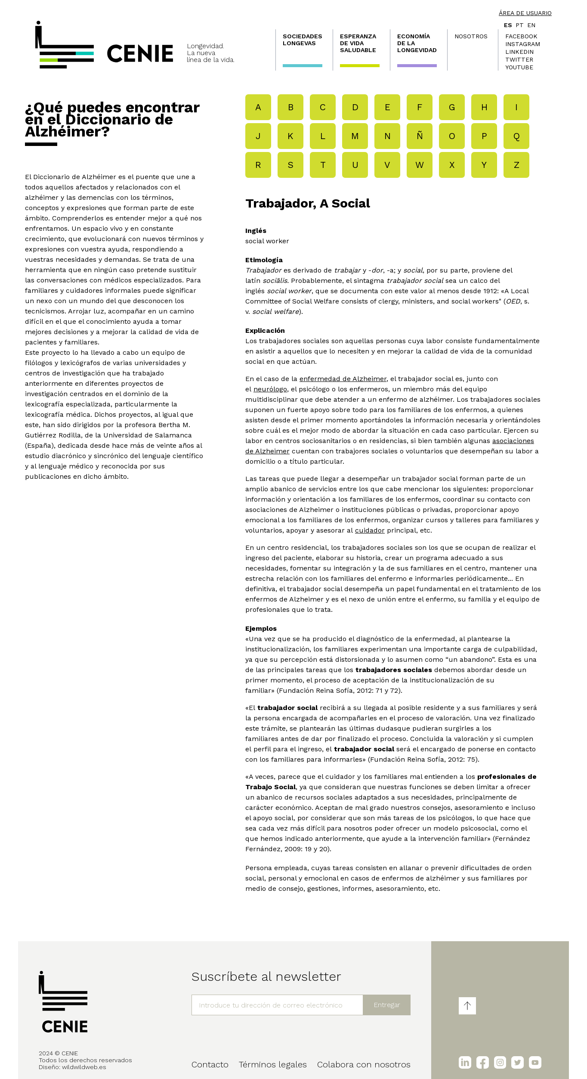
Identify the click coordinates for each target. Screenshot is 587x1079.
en (531, 25)
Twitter (519, 59)
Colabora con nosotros (364, 1064)
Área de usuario (525, 12)
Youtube (519, 67)
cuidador (370, 530)
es (508, 25)
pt (520, 25)
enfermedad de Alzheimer (343, 379)
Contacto (210, 1064)
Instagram (522, 43)
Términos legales (273, 1064)
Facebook (521, 36)
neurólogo (270, 389)
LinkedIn (519, 51)
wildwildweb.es (84, 1066)
